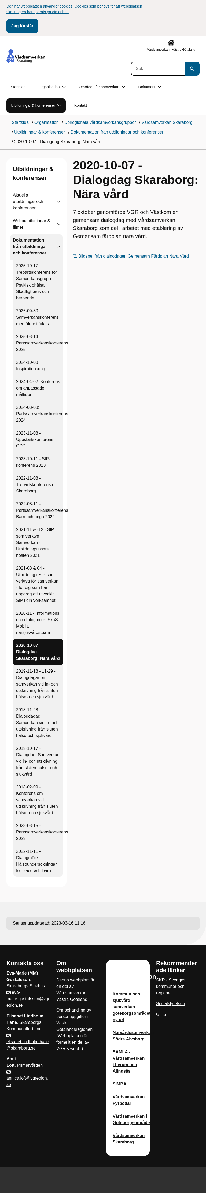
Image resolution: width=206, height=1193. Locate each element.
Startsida (18, 87)
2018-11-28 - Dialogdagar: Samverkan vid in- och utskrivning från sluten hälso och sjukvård (37, 722)
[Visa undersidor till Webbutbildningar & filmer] (58, 224)
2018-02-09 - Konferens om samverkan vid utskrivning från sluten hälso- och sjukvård (37, 800)
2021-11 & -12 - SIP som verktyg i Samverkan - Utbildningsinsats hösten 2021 (35, 542)
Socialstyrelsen (170, 1003)
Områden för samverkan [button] (102, 87)
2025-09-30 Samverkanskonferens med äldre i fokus (37, 317)
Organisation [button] (52, 87)
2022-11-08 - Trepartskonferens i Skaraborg (34, 484)
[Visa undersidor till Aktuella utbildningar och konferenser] (58, 201)
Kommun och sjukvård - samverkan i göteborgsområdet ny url (131, 1007)
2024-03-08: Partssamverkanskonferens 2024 (42, 414)
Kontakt (80, 105)
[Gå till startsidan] (25, 56)
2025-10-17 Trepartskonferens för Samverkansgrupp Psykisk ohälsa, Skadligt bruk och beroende (36, 282)
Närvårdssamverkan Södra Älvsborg (133, 1035)
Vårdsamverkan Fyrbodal (129, 1100)
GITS (161, 1014)
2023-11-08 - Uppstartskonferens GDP (34, 439)
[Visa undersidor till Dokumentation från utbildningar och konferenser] (58, 246)
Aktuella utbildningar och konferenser (28, 201)
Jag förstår (22, 26)
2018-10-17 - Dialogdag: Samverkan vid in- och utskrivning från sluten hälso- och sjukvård (38, 761)
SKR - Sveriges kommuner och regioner (170, 986)
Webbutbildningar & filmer (31, 223)
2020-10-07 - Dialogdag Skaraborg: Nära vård (38, 652)
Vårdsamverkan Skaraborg (129, 1138)
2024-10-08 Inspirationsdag (30, 365)
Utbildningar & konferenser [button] (36, 105)
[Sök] (158, 69)
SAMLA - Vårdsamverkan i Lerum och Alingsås (129, 1061)
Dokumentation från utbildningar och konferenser (30, 246)
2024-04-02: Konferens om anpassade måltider (38, 388)
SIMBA (120, 1084)
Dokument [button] (150, 87)
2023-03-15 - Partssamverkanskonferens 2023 (42, 832)
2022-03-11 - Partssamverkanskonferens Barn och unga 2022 (42, 510)
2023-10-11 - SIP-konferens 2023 (33, 462)
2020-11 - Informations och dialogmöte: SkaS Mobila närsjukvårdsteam (37, 623)
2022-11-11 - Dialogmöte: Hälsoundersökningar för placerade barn (36, 861)
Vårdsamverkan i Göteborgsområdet (132, 1119)
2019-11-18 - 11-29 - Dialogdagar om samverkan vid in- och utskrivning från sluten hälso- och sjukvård (37, 684)
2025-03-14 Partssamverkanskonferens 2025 (42, 343)
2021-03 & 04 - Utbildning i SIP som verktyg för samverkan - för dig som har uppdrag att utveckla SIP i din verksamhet (37, 584)
